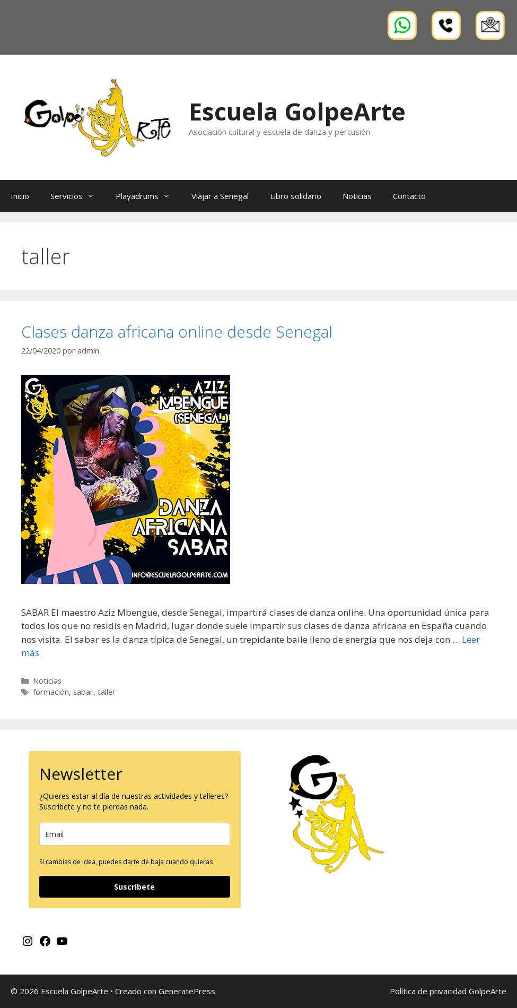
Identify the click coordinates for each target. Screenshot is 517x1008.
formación (51, 692)
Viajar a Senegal (220, 196)
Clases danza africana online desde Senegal (176, 331)
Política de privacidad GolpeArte (448, 991)
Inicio (20, 196)
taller (107, 692)
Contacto (409, 196)
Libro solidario (295, 196)
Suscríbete (134, 887)
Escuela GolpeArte (297, 111)
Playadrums (148, 196)
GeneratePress (187, 991)
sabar (83, 692)
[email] (134, 834)
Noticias (357, 196)
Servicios (77, 196)
